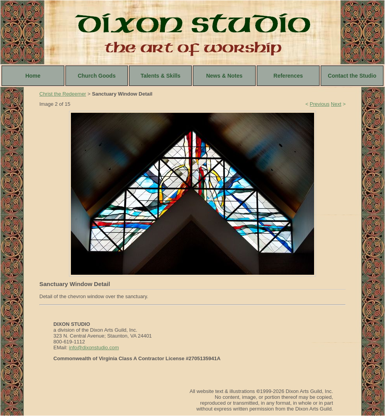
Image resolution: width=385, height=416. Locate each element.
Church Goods (96, 76)
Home (33, 76)
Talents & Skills (160, 76)
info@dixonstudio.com (94, 347)
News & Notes (224, 76)
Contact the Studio (352, 76)
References (288, 76)
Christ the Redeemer (62, 94)
